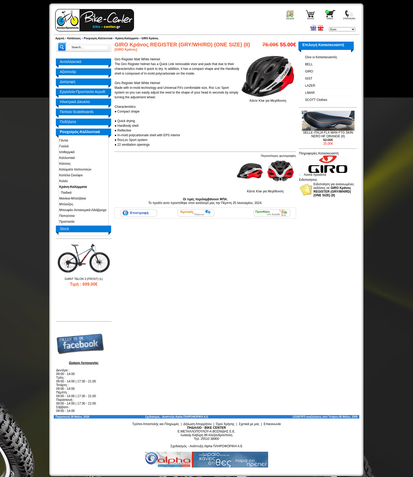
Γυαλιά (62, 146)
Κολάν (62, 181)
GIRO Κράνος (150, 38)
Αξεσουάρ (68, 72)
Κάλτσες (64, 164)
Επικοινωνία (272, 424)
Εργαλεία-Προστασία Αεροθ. (83, 92)
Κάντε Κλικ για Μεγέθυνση (268, 99)
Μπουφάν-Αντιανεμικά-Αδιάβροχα (81, 210)
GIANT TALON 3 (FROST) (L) (84, 278)
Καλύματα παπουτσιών (74, 169)
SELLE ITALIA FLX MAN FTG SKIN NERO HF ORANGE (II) (328, 134)
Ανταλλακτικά (70, 62)
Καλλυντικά (66, 158)
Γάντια (62, 140)
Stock (64, 229)
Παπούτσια (66, 216)
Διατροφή (67, 82)
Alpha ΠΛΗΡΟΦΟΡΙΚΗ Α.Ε (191, 416)
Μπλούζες (65, 204)
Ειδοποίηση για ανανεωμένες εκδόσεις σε (333, 189)
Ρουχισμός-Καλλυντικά (98, 38)
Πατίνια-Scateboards (77, 112)
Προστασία (66, 221)
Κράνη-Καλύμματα (127, 38)
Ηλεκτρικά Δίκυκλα (75, 102)
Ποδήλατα (68, 122)
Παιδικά (64, 192)
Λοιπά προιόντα (315, 175)
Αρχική (59, 38)
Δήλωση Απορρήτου (197, 424)
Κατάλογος (74, 38)
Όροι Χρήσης (225, 424)
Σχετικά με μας (249, 424)
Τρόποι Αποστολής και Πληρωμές (155, 424)
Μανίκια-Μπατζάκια (71, 198)
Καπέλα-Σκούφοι (69, 175)
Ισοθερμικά (66, 152)
